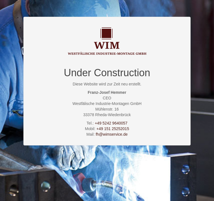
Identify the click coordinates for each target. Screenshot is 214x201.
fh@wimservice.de (112, 134)
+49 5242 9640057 (111, 123)
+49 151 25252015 (112, 128)
